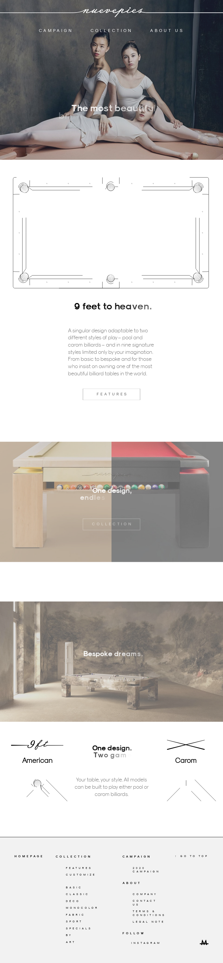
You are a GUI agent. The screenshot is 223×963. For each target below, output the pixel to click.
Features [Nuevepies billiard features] (79, 867)
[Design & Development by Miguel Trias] (204, 942)
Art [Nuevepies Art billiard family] (71, 942)
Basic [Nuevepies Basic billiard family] (74, 887)
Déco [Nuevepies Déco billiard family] (73, 901)
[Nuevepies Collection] (78, 857)
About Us (167, 29)
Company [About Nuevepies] (145, 894)
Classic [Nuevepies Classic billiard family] (77, 894)
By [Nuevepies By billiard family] (69, 935)
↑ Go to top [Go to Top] (191, 856)
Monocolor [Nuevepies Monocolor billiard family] (82, 907)
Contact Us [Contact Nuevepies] (145, 902)
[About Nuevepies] (145, 883)
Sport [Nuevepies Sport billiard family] (74, 921)
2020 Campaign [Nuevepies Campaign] (146, 869)
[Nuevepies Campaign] (145, 857)
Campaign (56, 29)
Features (111, 408)
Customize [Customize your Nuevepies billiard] (81, 874)
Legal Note (149, 921)
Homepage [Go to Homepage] (29, 856)
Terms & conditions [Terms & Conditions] (149, 913)
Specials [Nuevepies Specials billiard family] (79, 928)
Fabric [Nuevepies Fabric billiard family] (75, 914)
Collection (112, 29)
